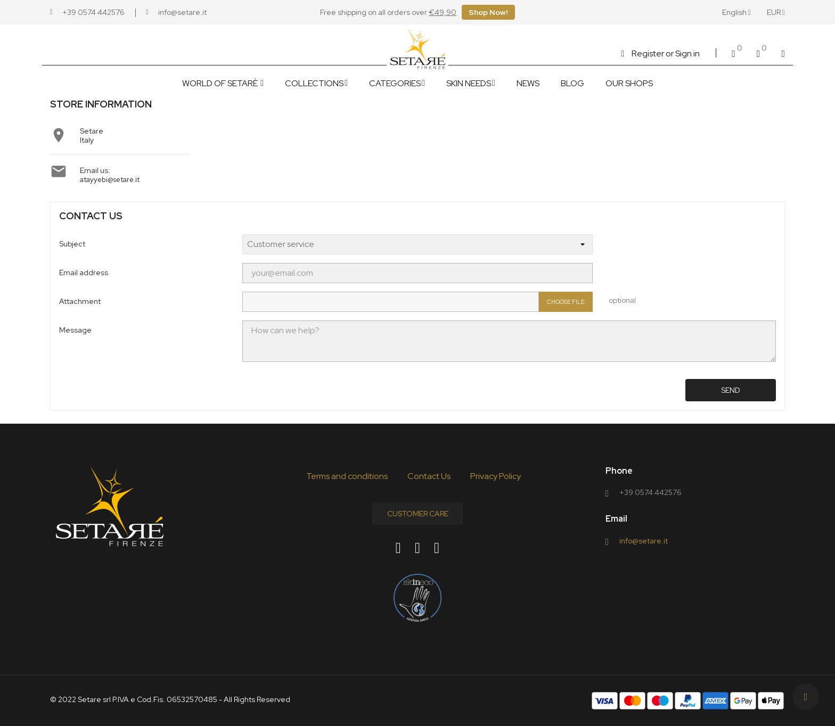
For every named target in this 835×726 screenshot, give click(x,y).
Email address (83, 272)
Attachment (80, 301)
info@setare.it (643, 541)
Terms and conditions (347, 476)
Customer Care (417, 513)
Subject (72, 244)
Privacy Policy (495, 476)
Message (75, 330)
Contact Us (429, 476)
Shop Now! (488, 12)
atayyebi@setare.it (109, 179)
